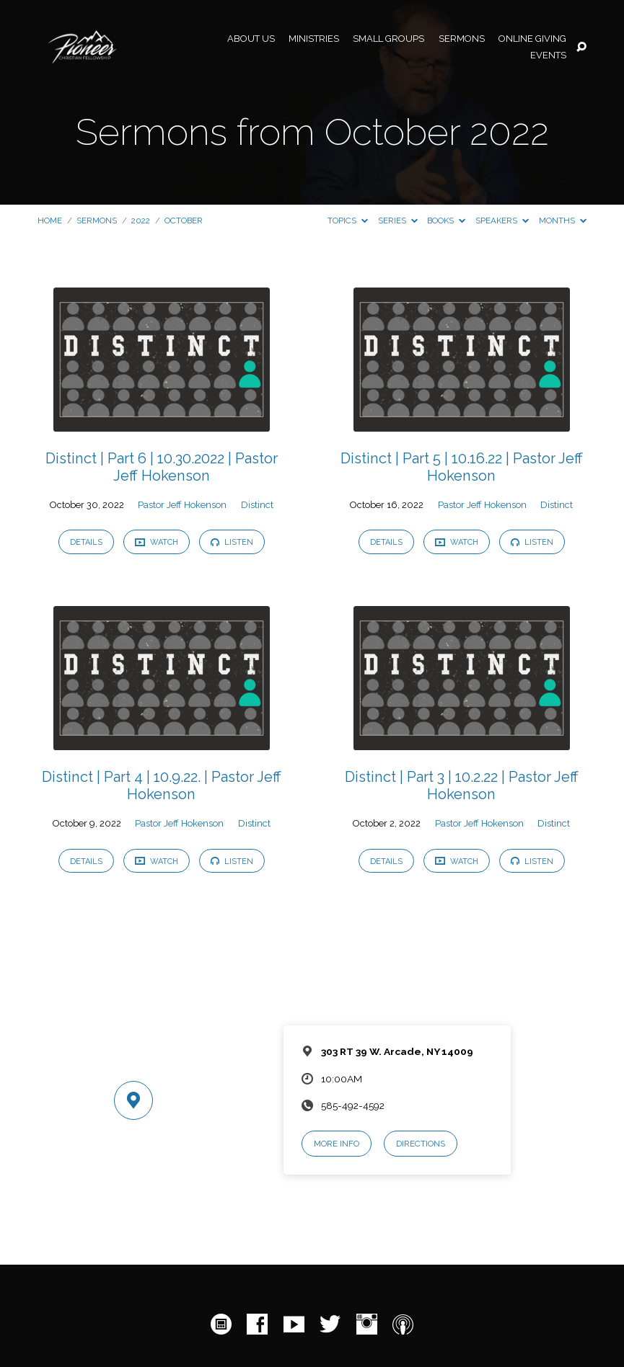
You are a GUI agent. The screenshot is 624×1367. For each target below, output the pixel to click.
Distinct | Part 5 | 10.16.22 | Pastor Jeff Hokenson (461, 467)
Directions (420, 1144)
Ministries (314, 39)
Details (86, 542)
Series (398, 220)
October (183, 220)
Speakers (502, 220)
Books (446, 220)
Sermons (462, 39)
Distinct (257, 504)
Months (562, 220)
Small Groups (388, 39)
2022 (140, 220)
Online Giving (532, 39)
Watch (156, 542)
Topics (348, 220)
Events (548, 56)
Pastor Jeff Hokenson (182, 504)
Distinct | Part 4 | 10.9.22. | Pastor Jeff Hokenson (161, 785)
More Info (336, 1144)
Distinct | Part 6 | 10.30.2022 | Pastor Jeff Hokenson (161, 467)
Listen (232, 542)
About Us (251, 39)
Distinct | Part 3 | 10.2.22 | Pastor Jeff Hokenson (462, 785)
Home (50, 220)
